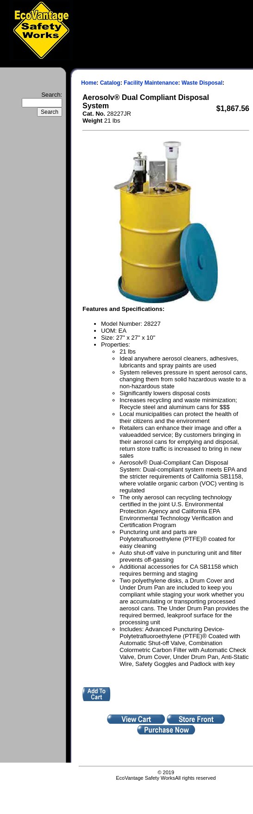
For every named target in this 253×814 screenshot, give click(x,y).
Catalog (110, 83)
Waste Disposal (202, 83)
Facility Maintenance (151, 83)
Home (88, 83)
